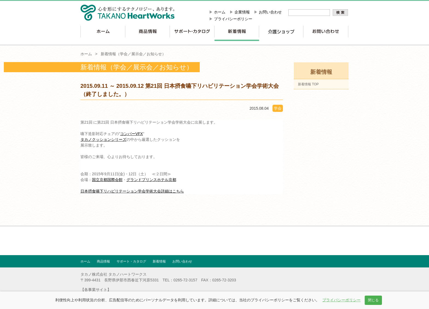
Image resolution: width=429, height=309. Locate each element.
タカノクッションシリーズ (103, 139)
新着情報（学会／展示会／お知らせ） (133, 54)
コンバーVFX (131, 134)
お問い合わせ (270, 12)
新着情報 (159, 261)
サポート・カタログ (131, 261)
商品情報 (103, 261)
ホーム (219, 12)
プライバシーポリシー (233, 19)
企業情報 (242, 12)
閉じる (373, 300)
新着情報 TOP (308, 84)
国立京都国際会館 (107, 179)
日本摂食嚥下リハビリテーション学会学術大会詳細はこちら (132, 191)
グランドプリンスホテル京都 (151, 179)
